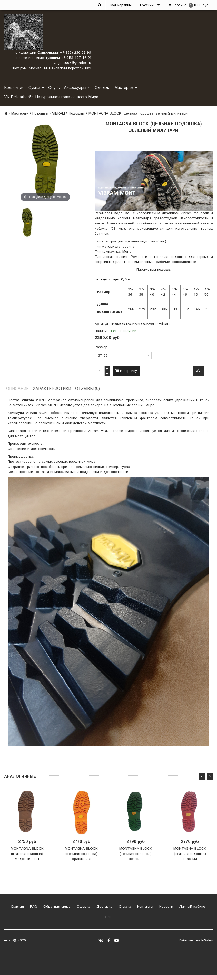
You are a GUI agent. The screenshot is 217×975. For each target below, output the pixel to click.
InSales (207, 940)
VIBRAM (58, 113)
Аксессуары (77, 87)
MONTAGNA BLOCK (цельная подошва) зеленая (135, 854)
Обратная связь (56, 906)
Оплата (124, 906)
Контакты (144, 906)
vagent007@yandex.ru (72, 62)
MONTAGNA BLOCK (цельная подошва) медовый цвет (27, 854)
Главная (17, 906)
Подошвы (40, 113)
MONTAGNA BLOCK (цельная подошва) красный (189, 854)
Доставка (104, 906)
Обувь (54, 88)
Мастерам (125, 87)
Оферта (82, 906)
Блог (108, 917)
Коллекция (14, 88)
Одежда (102, 88)
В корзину (126, 370)
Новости (165, 906)
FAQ (33, 906)
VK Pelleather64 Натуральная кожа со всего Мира (51, 97)
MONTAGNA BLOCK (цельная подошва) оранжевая (81, 854)
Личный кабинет (192, 906)
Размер (101, 347)
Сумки (36, 87)
